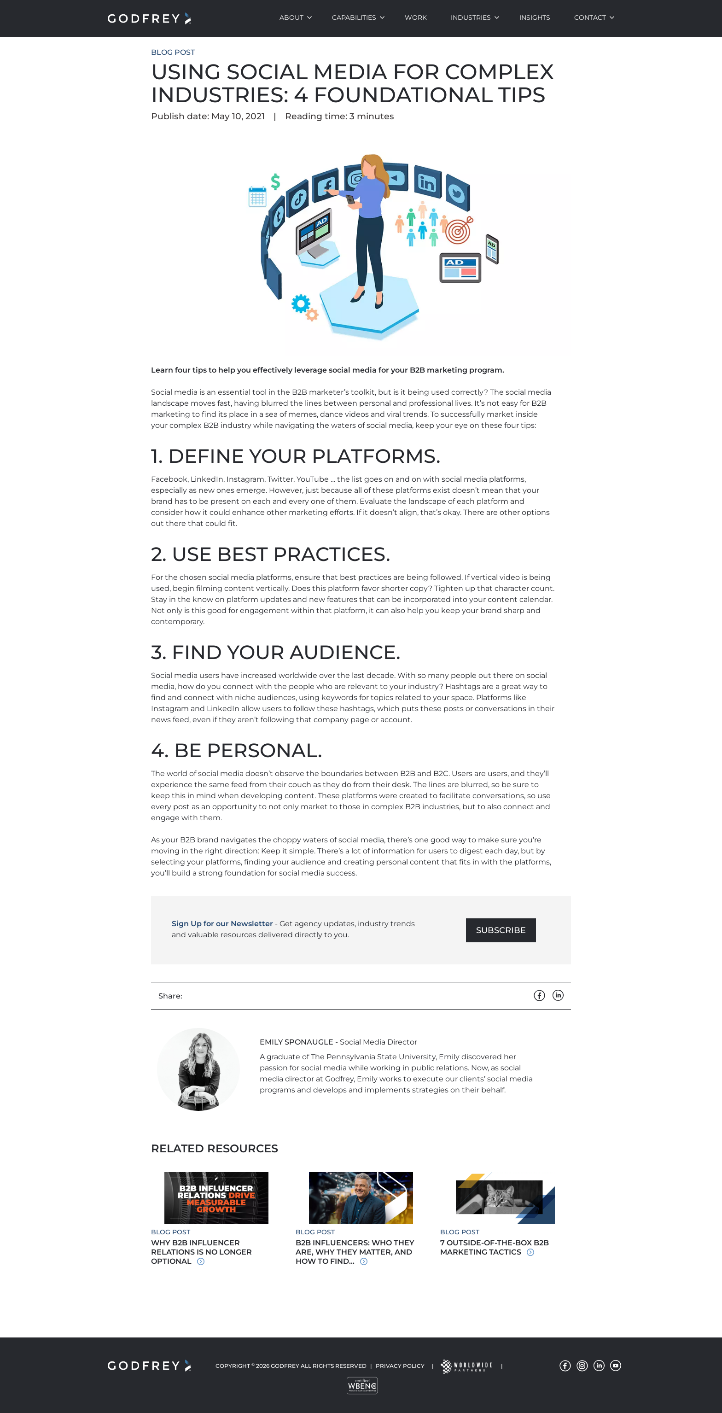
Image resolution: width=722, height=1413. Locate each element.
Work (416, 17)
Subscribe (501, 930)
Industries (471, 17)
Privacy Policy (400, 1365)
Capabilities (354, 17)
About (291, 17)
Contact (590, 17)
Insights (534, 17)
